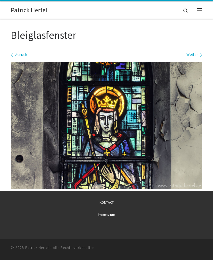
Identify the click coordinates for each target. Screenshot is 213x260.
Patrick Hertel (37, 247)
